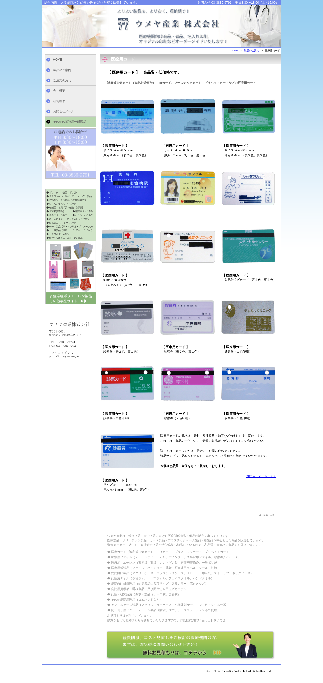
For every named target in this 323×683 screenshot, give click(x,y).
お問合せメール (63, 111)
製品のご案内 (62, 70)
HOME (57, 59)
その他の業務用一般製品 (69, 121)
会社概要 (59, 90)
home (235, 50)
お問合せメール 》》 (261, 476)
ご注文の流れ (62, 80)
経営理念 (59, 101)
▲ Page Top (266, 514)
